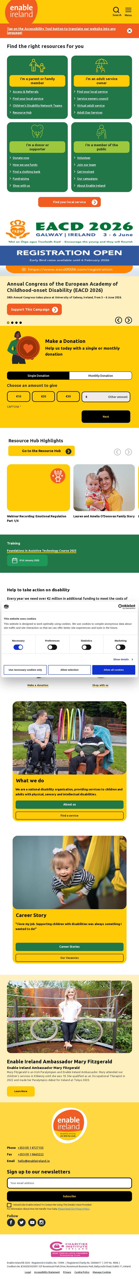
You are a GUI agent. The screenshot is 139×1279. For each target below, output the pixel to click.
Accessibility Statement (47, 1272)
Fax (9, 1154)
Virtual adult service (91, 105)
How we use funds (25, 164)
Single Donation (38, 375)
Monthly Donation (100, 375)
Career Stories (69, 946)
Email (11, 1161)
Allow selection (69, 669)
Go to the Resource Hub (41, 451)
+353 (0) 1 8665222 (31, 1154)
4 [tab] (21, 323)
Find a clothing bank (26, 171)
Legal (28, 1272)
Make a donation (37, 685)
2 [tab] (12, 323)
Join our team (86, 164)
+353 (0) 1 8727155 (31, 1147)
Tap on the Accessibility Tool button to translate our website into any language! (61, 31)
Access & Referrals (26, 91)
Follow (12, 1216)
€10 (18, 396)
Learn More (20, 1091)
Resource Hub (22, 112)
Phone (11, 1147)
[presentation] (32, 416)
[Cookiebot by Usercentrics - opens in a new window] (120, 606)
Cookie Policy (81, 1272)
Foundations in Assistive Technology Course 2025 (41, 550)
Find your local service (28, 98)
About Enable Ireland (91, 185)
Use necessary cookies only (25, 669)
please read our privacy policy (74, 1209)
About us (69, 804)
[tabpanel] (69, 272)
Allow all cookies (114, 669)
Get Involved (85, 171)
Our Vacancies (69, 957)
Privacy (67, 1272)
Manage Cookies (102, 1272)
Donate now (21, 157)
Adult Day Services (89, 112)
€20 (43, 396)
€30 (68, 396)
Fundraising (21, 178)
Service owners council (92, 98)
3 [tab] (17, 323)
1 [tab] (8, 323)
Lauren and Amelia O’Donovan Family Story (104, 516)
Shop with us (21, 185)
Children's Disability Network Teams (37, 105)
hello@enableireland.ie (34, 1161)
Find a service (69, 815)
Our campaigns (87, 178)
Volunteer (84, 157)
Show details (121, 659)
